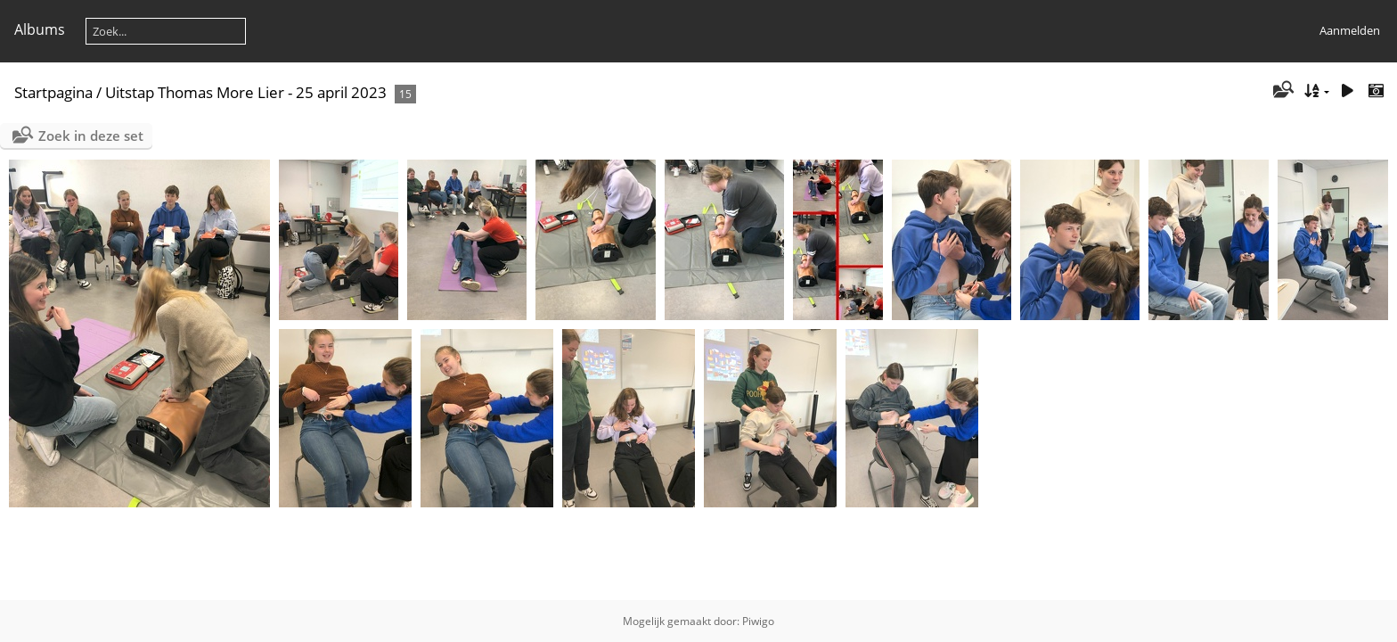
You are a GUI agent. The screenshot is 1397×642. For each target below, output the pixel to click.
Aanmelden (1349, 30)
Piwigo (758, 621)
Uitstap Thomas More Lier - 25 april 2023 (246, 92)
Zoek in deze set (90, 135)
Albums (39, 29)
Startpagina (53, 92)
